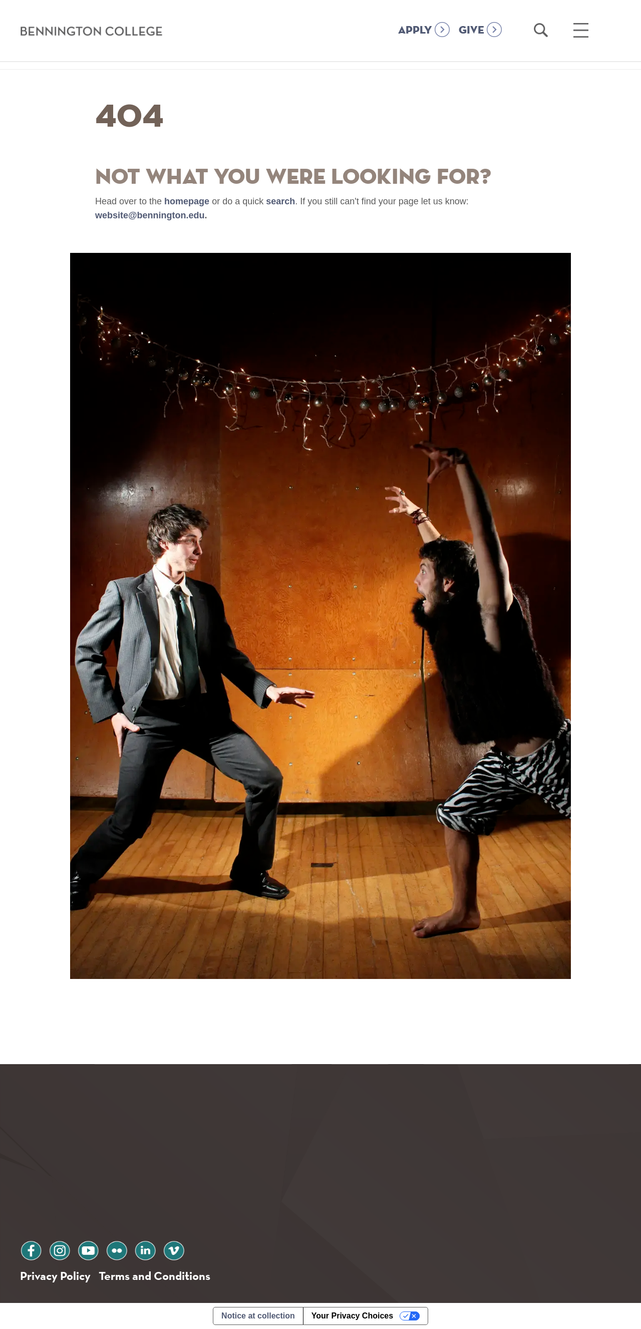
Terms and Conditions (154, 1275)
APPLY (415, 30)
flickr (117, 1249)
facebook (31, 1249)
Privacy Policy (55, 1275)
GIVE (471, 30)
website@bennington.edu (150, 215)
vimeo (174, 1249)
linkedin (145, 1249)
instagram (60, 1249)
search (280, 201)
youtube (88, 1249)
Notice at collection (258, 1315)
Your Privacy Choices (352, 1315)
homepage (186, 201)
